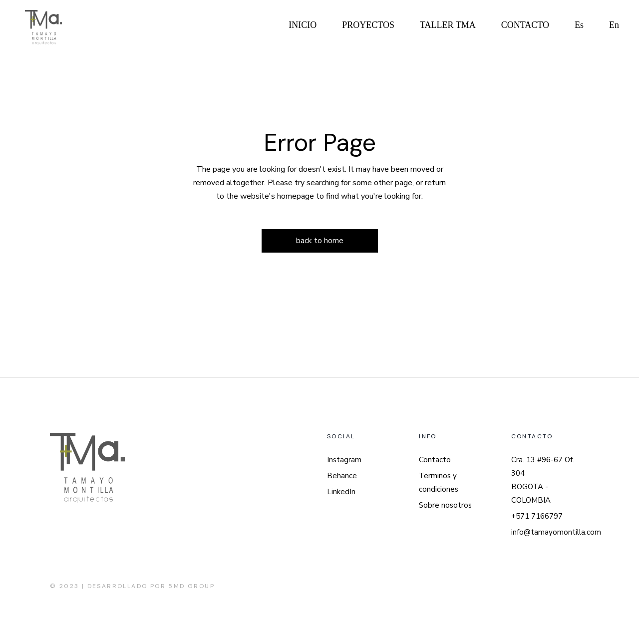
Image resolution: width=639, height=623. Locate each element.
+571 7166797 (537, 516)
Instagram (344, 460)
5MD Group (191, 586)
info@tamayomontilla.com (556, 532)
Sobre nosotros (445, 505)
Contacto (435, 460)
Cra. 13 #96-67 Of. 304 (542, 466)
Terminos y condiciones (438, 482)
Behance (342, 476)
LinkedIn (341, 492)
